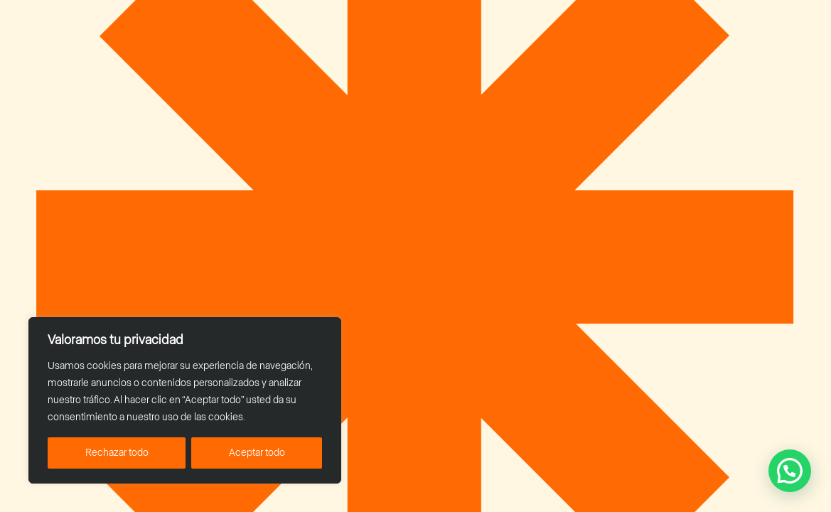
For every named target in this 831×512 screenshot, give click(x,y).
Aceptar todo (257, 453)
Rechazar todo (117, 453)
